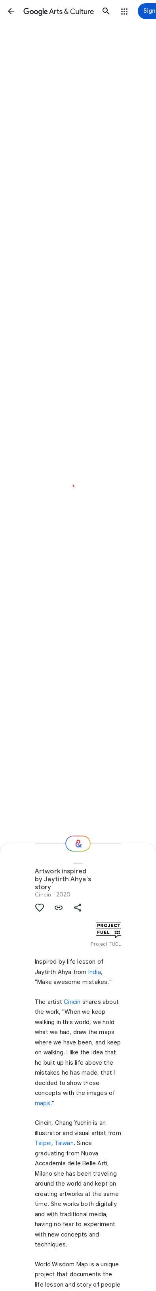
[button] (11, 11)
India (94, 972)
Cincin (72, 1001)
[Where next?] (78, 844)
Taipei (43, 1143)
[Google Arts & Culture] (58, 11)
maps (42, 1103)
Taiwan (64, 1143)
